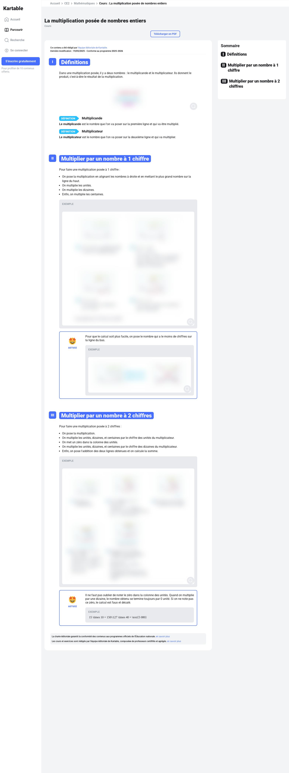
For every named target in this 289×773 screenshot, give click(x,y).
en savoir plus (163, 636)
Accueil (12, 19)
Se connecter (16, 50)
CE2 (66, 3)
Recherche (14, 40)
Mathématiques (84, 3)
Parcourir (13, 30)
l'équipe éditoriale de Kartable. (92, 47)
